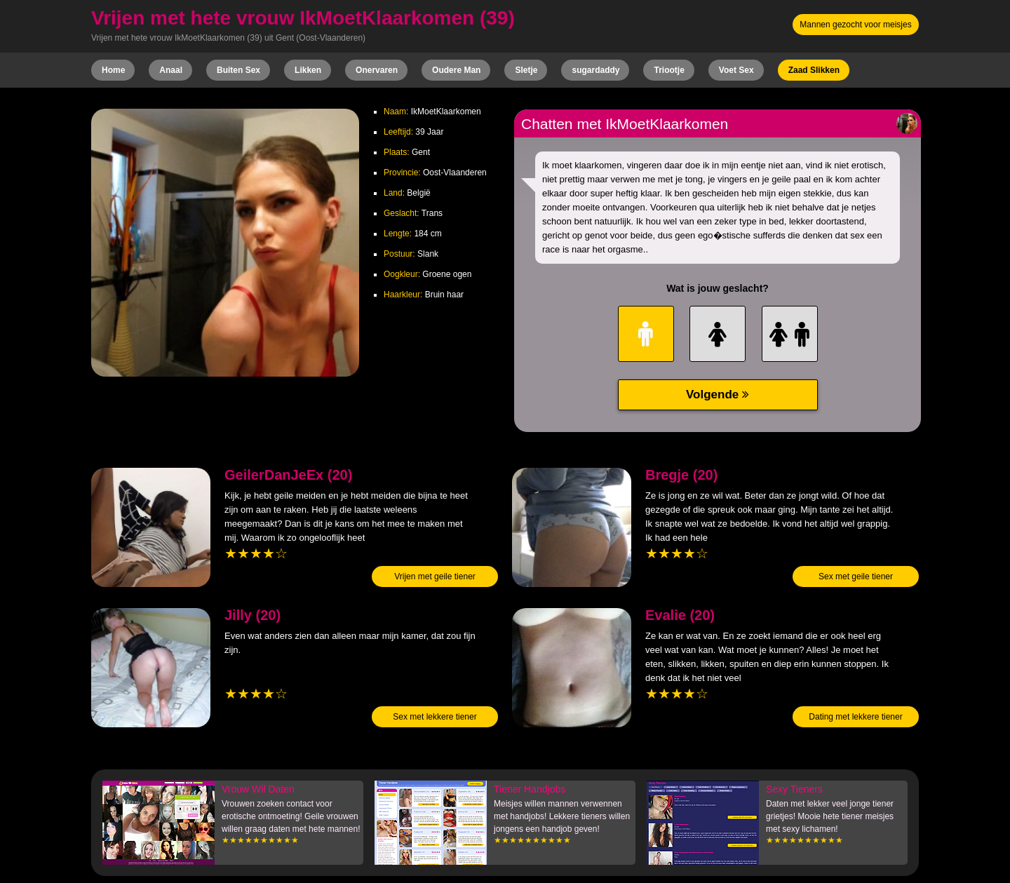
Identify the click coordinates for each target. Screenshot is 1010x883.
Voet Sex (736, 70)
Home (113, 70)
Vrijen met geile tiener (435, 576)
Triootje (669, 70)
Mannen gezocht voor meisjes (855, 24)
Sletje (526, 70)
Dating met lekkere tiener (855, 717)
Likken (308, 70)
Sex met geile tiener (856, 576)
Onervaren (377, 70)
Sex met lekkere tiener (434, 717)
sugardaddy (595, 70)
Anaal (170, 70)
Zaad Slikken (814, 70)
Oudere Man (456, 70)
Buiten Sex (238, 70)
